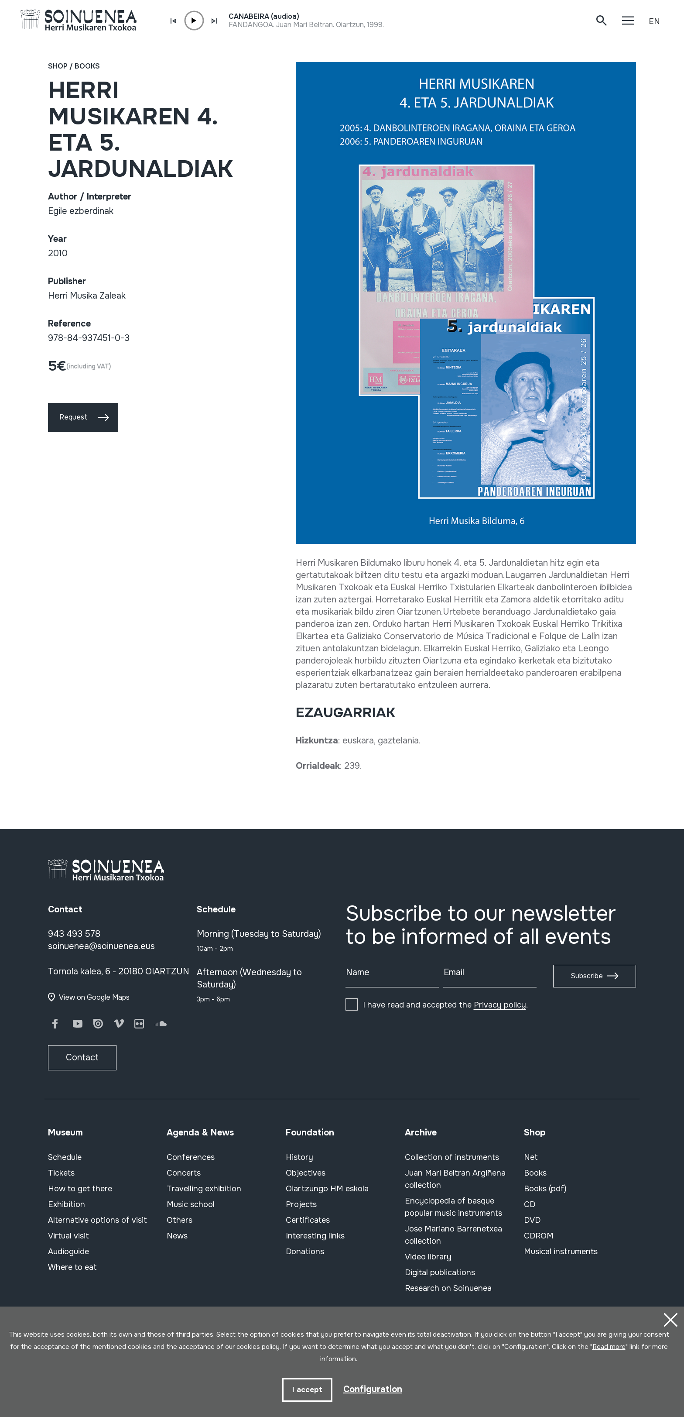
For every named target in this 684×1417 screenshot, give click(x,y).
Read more (609, 1346)
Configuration (372, 1389)
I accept (307, 1389)
